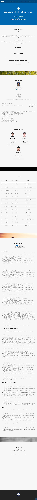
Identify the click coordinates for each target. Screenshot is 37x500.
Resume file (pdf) (18, 89)
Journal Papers (20, 245)
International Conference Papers (19, 246)
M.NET (3, 0)
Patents (24, 247)
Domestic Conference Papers (17, 247)
